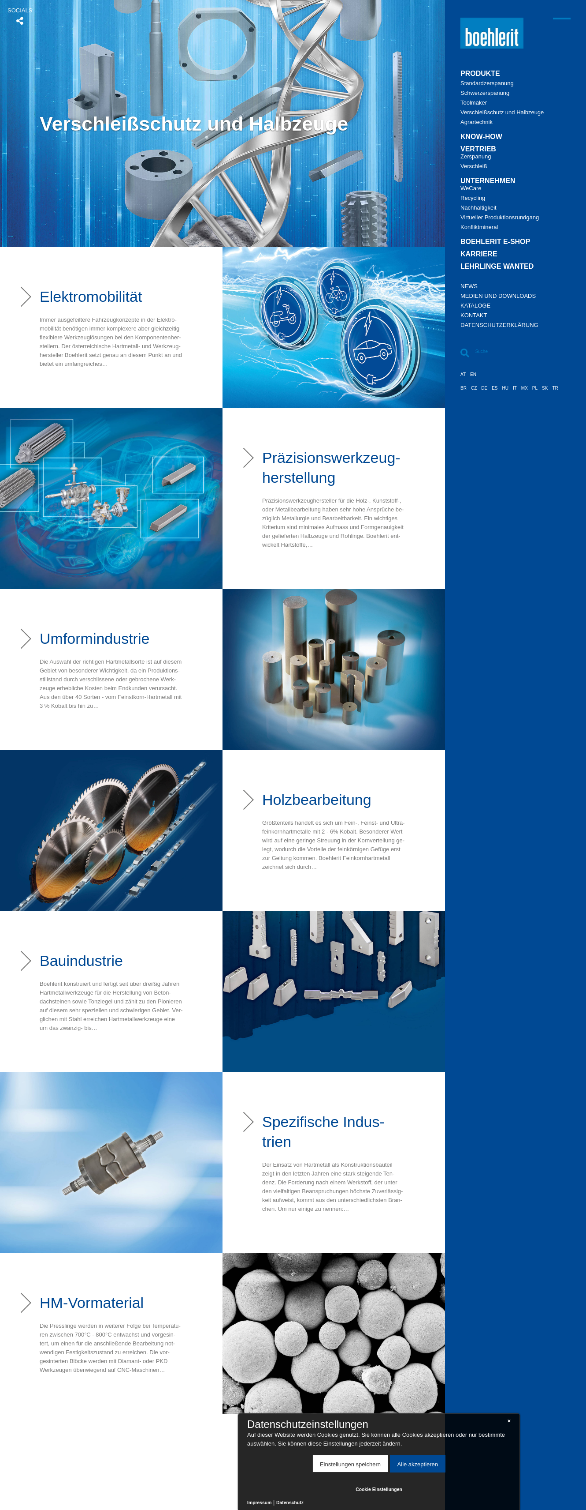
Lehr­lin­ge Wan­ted (497, 266)
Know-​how (481, 136)
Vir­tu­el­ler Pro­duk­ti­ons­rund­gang (499, 217)
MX (524, 388)
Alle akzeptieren (417, 1464)
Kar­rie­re (478, 254)
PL (535, 388)
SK (545, 388)
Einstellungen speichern (350, 1464)
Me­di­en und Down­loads (498, 296)
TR (555, 388)
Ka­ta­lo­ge (475, 305)
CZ (474, 388)
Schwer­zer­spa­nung (484, 93)
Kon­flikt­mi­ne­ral (479, 227)
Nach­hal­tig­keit (478, 207)
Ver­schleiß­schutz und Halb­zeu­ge (502, 112)
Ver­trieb (478, 149)
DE (484, 388)
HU (505, 388)
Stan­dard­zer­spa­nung (487, 83)
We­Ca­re (470, 188)
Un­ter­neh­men (487, 181)
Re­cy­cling (472, 198)
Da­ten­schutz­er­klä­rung (499, 325)
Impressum (259, 1502)
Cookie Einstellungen (379, 1489)
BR (463, 388)
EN (473, 374)
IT (515, 388)
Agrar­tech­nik (476, 122)
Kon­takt (473, 315)
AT (463, 374)
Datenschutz (290, 1502)
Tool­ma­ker (473, 102)
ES (494, 388)
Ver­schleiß (473, 166)
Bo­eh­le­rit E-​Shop (495, 241)
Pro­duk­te (480, 73)
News (469, 286)
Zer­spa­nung (475, 156)
